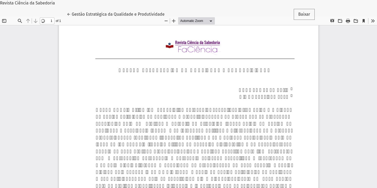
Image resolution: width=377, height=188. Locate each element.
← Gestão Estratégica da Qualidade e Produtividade (115, 14)
